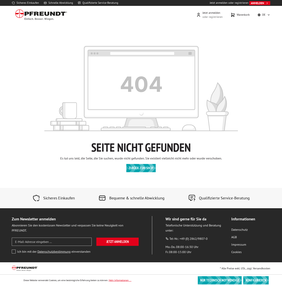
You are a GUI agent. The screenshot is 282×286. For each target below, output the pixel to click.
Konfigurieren (256, 280)
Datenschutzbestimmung (54, 251)
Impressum (238, 244)
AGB (234, 237)
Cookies (236, 252)
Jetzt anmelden (117, 241)
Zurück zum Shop (141, 168)
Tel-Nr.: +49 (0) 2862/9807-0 (186, 239)
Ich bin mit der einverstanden (53, 251)
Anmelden (260, 3)
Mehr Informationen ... (120, 280)
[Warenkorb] (240, 15)
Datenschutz (239, 230)
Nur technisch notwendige (219, 280)
